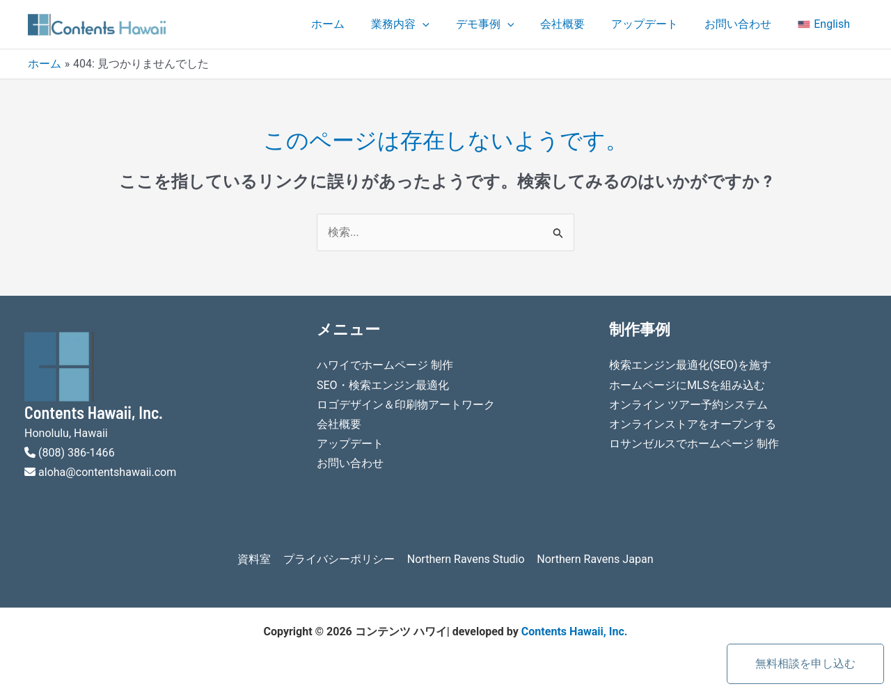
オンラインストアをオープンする (692, 423)
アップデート (655, 24)
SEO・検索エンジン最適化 (383, 384)
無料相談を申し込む (805, 663)
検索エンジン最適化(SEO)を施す (690, 365)
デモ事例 (504, 24)
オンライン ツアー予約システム (688, 404)
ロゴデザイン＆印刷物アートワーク (406, 404)
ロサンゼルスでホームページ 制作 (694, 443)
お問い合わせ (744, 24)
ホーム (355, 24)
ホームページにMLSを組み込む (687, 384)
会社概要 (577, 24)
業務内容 (423, 24)
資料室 (256, 558)
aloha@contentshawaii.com (107, 471)
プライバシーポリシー (339, 558)
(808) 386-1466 (76, 452)
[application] (445, 24)
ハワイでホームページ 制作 (385, 365)
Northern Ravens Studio (465, 558)
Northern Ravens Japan (593, 558)
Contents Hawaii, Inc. (574, 630)
